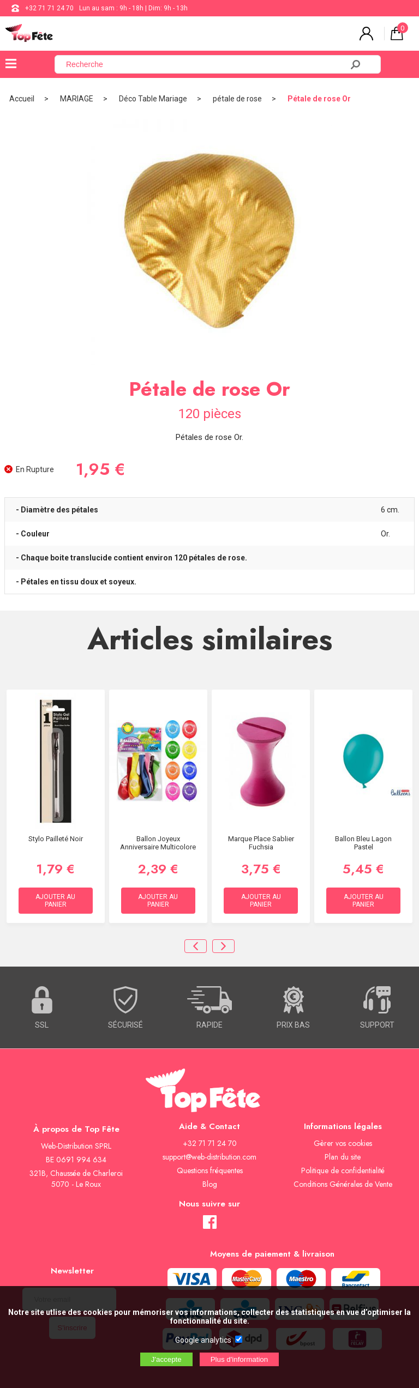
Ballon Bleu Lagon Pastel (363, 843)
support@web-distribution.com (209, 1156)
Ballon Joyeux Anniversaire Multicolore (158, 843)
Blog (209, 1184)
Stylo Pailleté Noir (55, 839)
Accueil (21, 98)
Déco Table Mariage (153, 98)
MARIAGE (76, 98)
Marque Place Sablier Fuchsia (261, 843)
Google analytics (203, 1340)
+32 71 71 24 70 (49, 8)
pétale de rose (237, 98)
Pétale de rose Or (319, 98)
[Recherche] (205, 64)
